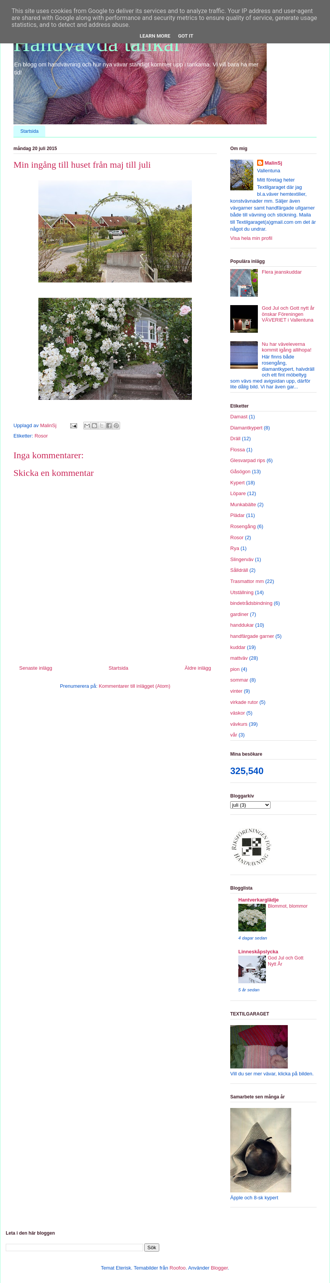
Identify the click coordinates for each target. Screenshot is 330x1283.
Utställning (242, 592)
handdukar (242, 625)
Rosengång (243, 526)
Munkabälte (243, 504)
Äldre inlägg (198, 668)
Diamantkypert (246, 428)
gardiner (239, 614)
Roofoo (178, 1268)
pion (235, 669)
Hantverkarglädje (258, 900)
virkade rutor (244, 702)
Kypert (237, 482)
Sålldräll (239, 570)
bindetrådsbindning (251, 603)
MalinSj (273, 163)
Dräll (235, 438)
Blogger (219, 1268)
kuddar (238, 647)
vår (233, 735)
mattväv (239, 658)
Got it (185, 36)
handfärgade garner (252, 636)
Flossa (237, 449)
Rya (234, 548)
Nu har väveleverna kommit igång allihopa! (286, 347)
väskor (237, 713)
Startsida (29, 131)
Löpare (238, 493)
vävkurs (239, 724)
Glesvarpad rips (247, 460)
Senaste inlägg (35, 668)
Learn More (155, 36)
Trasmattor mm (247, 581)
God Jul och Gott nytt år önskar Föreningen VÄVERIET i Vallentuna (288, 314)
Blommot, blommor (288, 906)
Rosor (41, 436)
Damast (239, 416)
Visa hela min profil (251, 238)
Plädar (237, 515)
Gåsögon (240, 471)
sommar (239, 680)
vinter (236, 691)
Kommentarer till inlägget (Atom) (134, 686)
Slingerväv (242, 559)
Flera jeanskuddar (282, 272)
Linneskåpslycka (258, 951)
